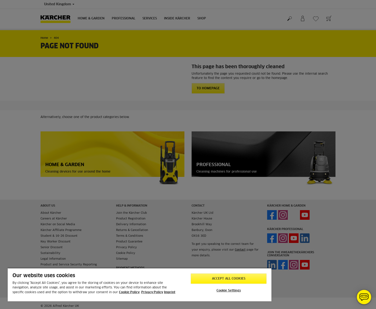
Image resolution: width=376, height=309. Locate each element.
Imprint (169, 292)
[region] (139, 284)
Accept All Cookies (228, 278)
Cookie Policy (129, 292)
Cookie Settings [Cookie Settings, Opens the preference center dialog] (229, 290)
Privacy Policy (152, 292)
